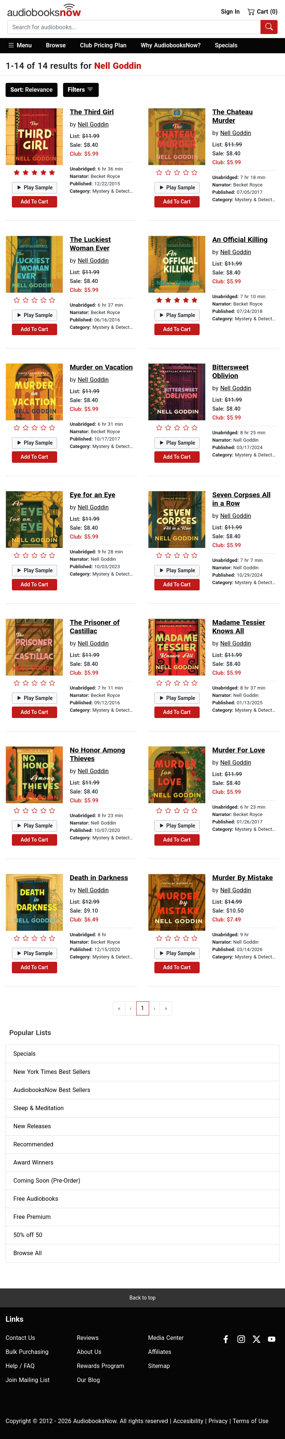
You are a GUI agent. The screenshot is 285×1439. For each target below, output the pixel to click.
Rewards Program (100, 1365)
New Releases (32, 1126)
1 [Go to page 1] (142, 1008)
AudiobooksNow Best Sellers (51, 1089)
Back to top (142, 1298)
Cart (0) (263, 11)
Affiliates (159, 1351)
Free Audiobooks (35, 1198)
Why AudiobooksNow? (170, 45)
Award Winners (33, 1162)
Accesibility (188, 1421)
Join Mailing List (28, 1380)
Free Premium (31, 1216)
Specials (226, 45)
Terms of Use (251, 1421)
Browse (56, 45)
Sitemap (159, 1365)
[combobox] (142, 27)
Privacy (218, 1421)
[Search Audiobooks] (269, 27)
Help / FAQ (20, 1365)
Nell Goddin (93, 124)
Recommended (33, 1144)
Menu (19, 45)
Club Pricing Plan (103, 45)
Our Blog (88, 1380)
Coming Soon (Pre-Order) (46, 1180)
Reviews (88, 1337)
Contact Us (20, 1337)
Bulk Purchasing (27, 1351)
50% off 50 (27, 1235)
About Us (89, 1351)
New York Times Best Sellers (51, 1071)
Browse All (27, 1253)
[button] (23, 45)
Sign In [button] (230, 11)
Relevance (31, 89)
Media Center (166, 1337)
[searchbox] (134, 27)
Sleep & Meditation (38, 1108)
